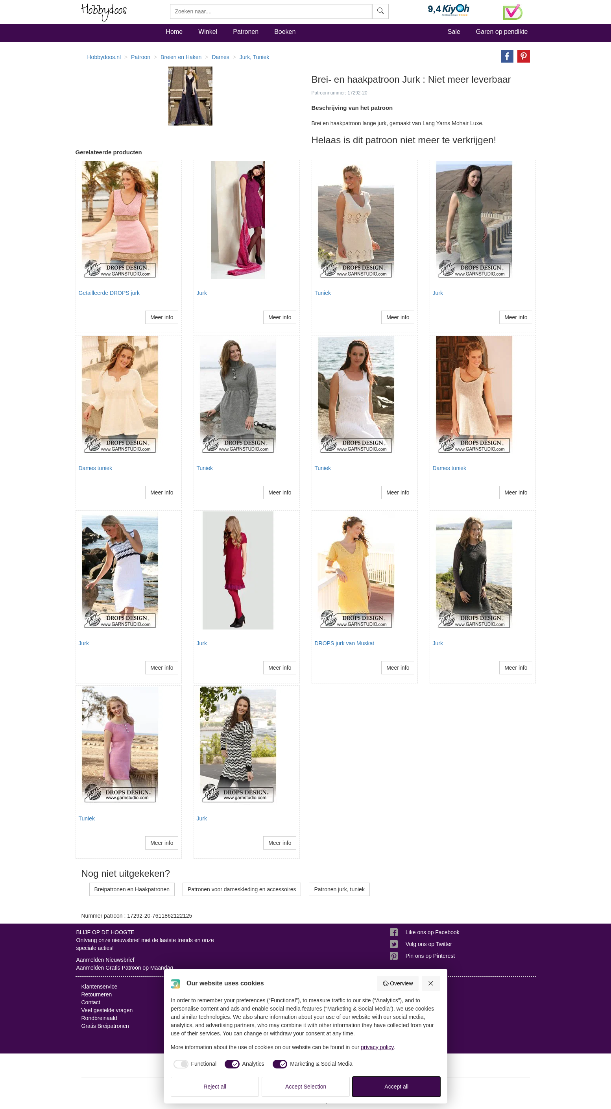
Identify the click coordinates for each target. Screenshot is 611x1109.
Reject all (214, 1086)
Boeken (284, 31)
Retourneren (96, 994)
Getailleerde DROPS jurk (109, 293)
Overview (397, 983)
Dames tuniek (96, 468)
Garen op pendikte (502, 31)
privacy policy (377, 1047)
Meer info (161, 317)
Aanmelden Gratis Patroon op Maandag (125, 968)
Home (174, 31)
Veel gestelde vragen (107, 1010)
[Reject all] (431, 983)
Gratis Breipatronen (105, 1026)
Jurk (202, 293)
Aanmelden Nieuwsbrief (105, 960)
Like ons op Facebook (433, 932)
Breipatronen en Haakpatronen (132, 889)
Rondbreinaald (99, 1018)
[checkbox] (193, 1064)
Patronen (245, 31)
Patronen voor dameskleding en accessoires (242, 889)
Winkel (207, 31)
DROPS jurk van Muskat (345, 643)
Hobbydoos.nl (104, 57)
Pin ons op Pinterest (430, 956)
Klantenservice (99, 986)
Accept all (396, 1086)
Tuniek (323, 293)
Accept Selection (305, 1086)
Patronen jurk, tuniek (339, 889)
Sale (454, 31)
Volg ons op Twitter (429, 944)
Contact (90, 1002)
